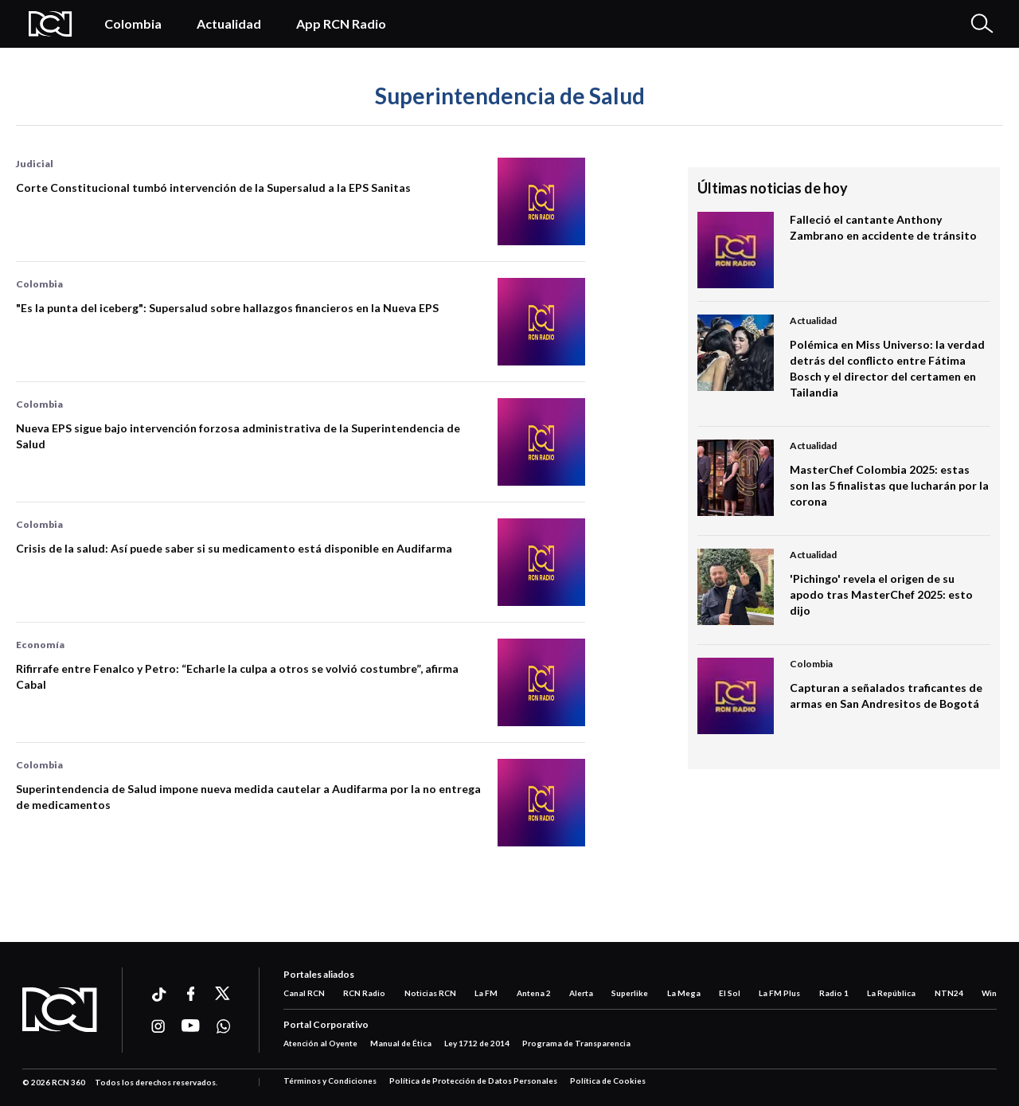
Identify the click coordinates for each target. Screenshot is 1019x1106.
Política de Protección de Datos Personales (473, 1080)
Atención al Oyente (320, 1043)
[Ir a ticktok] (158, 996)
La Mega (684, 993)
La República (891, 993)
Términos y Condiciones (330, 1080)
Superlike (629, 993)
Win (989, 993)
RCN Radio (364, 993)
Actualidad (229, 23)
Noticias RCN (430, 993)
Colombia (133, 23)
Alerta (581, 993)
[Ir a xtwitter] (223, 994)
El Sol (729, 993)
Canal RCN (304, 993)
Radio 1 (834, 993)
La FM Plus (779, 993)
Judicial (34, 164)
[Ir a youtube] (191, 1026)
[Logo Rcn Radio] (50, 24)
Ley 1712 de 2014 (477, 1043)
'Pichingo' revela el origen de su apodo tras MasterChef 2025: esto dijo (881, 594)
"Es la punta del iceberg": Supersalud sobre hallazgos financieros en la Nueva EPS (227, 308)
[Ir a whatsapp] (223, 1026)
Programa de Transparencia (576, 1043)
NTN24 (949, 993)
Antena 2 (534, 993)
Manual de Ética (400, 1043)
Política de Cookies (608, 1080)
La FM (486, 993)
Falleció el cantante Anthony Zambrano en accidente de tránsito (883, 227)
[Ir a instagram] (158, 1026)
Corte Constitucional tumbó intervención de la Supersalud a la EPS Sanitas (213, 187)
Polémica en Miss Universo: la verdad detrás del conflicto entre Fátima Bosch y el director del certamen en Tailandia (887, 368)
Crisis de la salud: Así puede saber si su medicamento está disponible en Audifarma (234, 548)
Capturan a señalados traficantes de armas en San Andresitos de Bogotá (886, 695)
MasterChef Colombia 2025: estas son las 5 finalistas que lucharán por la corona (889, 485)
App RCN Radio (341, 23)
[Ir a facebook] (191, 994)
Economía (40, 645)
